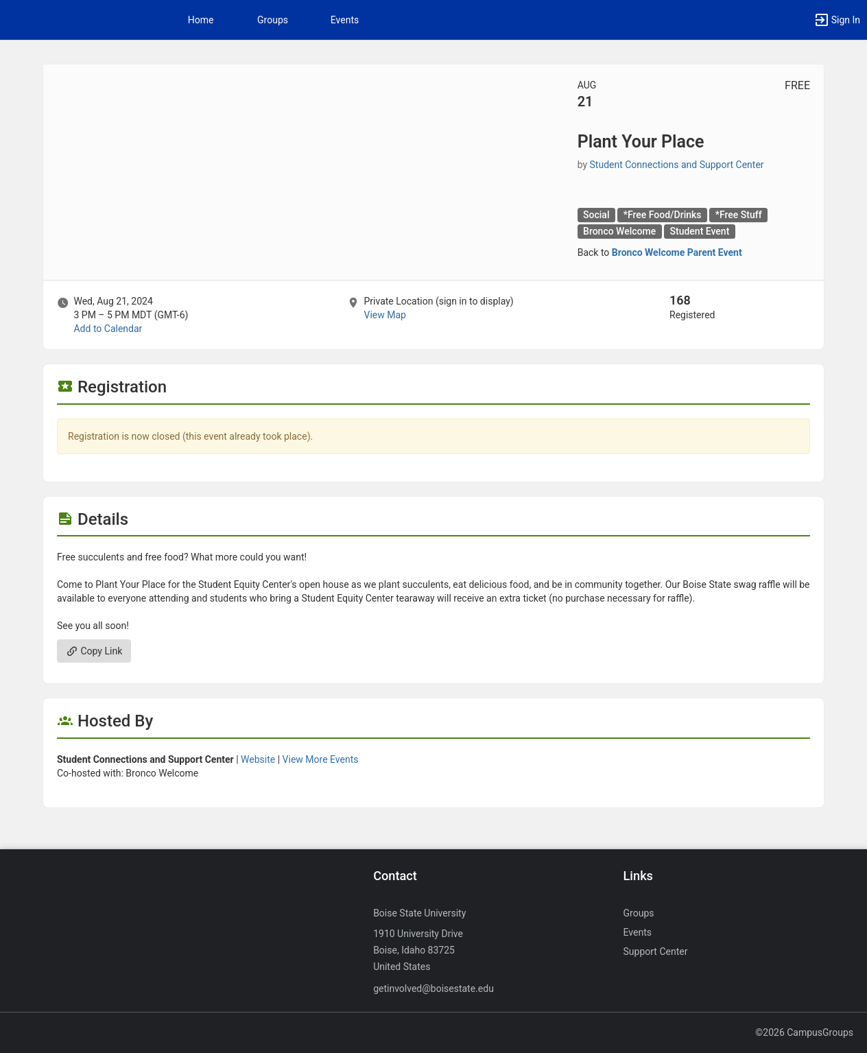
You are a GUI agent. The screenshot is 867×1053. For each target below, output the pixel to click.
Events (345, 19)
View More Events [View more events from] (321, 759)
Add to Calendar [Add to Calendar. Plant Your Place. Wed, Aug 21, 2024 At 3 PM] (107, 328)
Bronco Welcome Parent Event (677, 252)
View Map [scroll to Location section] (384, 314)
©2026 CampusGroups (804, 1032)
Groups (272, 19)
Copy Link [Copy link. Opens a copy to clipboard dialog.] (94, 651)
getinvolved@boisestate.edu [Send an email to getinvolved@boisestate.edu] (433, 988)
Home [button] (201, 19)
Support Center (655, 951)
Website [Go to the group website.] (258, 759)
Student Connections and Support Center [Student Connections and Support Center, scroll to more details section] (677, 164)
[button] (837, 20)
